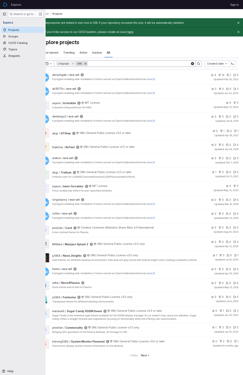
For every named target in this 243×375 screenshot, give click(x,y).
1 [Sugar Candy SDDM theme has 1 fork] (221, 313)
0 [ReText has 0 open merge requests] (228, 144)
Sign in (234, 4)
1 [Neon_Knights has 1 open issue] (236, 255)
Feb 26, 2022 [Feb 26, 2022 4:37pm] (231, 79)
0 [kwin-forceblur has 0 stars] (228, 186)
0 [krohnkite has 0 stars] (228, 102)
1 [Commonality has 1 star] (214, 330)
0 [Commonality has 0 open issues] (235, 330)
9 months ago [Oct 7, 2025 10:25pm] (230, 348)
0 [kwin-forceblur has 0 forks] (235, 186)
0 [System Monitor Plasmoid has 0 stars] (214, 344)
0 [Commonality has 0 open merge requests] (228, 330)
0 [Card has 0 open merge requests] (228, 227)
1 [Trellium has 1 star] (214, 172)
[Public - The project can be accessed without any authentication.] (92, 74)
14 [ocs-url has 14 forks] (221, 75)
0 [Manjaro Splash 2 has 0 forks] (221, 242)
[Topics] (23, 49)
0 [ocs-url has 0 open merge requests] (228, 88)
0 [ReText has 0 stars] (213, 144)
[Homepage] (5, 5)
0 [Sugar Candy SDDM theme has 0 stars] (214, 313)
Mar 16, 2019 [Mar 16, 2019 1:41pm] (231, 204)
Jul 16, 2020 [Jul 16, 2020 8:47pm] (231, 259)
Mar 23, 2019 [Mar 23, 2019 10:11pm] (231, 218)
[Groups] (23, 36)
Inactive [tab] (107, 52)
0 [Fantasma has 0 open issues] (235, 299)
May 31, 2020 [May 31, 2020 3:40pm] (231, 107)
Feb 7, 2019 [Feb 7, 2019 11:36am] (232, 162)
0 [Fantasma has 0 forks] (221, 299)
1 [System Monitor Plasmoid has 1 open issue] (236, 344)
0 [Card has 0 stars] (213, 227)
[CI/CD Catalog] (23, 43)
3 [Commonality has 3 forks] (221, 330)
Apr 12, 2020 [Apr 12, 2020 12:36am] (231, 246)
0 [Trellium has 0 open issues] (235, 172)
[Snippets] (23, 56)
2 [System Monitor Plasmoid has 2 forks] (221, 344)
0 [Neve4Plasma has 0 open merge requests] (228, 285)
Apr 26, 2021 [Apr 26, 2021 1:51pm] (231, 135)
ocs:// (161, 79)
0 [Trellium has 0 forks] (221, 172)
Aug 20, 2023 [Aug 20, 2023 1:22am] (231, 231)
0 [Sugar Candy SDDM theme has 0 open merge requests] (228, 313)
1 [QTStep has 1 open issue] (236, 131)
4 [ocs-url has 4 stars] (213, 75)
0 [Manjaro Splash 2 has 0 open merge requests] (228, 242)
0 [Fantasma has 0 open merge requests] (228, 299)
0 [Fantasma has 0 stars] (213, 299)
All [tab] (118, 52)
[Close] (238, 23)
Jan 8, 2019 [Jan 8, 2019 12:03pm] (232, 120)
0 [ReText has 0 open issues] (235, 144)
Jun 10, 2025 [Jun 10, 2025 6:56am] (231, 334)
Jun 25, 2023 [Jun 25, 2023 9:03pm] (231, 93)
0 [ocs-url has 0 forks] (221, 88)
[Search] (144, 63)
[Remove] (95, 63)
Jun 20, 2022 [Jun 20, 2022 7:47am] (231, 317)
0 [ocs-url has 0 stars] (213, 88)
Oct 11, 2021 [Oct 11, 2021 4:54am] (232, 176)
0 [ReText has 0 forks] (221, 144)
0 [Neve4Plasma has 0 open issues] (235, 285)
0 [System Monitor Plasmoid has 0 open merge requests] (229, 344)
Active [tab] (93, 52)
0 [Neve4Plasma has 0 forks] (221, 285)
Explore (16, 4)
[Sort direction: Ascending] (232, 64)
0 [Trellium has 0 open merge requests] (228, 172)
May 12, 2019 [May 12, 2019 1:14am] (231, 290)
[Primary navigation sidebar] (5, 14)
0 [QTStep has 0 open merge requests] (229, 131)
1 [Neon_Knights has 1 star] (215, 255)
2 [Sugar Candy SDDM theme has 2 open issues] (236, 313)
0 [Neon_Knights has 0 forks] (221, 255)
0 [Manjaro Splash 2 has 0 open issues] (235, 242)
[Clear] (192, 63)
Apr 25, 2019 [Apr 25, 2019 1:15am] (231, 276)
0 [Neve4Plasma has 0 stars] (213, 285)
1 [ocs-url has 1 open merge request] (229, 75)
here (140, 31)
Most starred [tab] (60, 52)
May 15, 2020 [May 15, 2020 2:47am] (231, 190)
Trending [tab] (79, 52)
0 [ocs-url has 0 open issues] (235, 75)
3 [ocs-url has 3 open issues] (236, 88)
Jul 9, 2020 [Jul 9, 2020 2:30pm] (232, 304)
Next (150, 358)
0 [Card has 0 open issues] (235, 227)
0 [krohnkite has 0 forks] (235, 102)
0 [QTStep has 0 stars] (215, 131)
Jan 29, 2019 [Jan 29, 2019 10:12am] (231, 149)
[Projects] (23, 30)
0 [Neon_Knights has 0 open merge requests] (229, 255)
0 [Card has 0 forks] (221, 227)
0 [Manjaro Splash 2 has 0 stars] (213, 242)
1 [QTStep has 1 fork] (222, 131)
